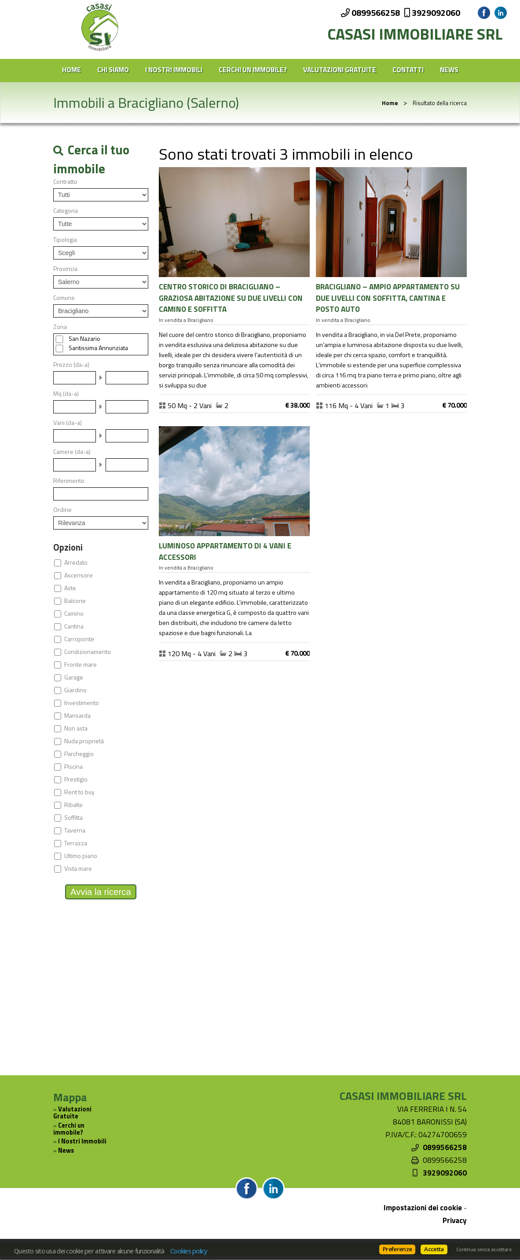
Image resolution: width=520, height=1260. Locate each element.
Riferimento (68, 480)
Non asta (76, 728)
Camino (74, 613)
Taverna (74, 830)
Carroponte (79, 639)
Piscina (73, 766)
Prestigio (76, 779)
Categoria (65, 210)
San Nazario (84, 339)
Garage (73, 677)
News (449, 70)
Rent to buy (79, 792)
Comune (64, 297)
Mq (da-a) (66, 393)
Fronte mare (80, 664)
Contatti (408, 70)
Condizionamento (87, 651)
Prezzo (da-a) (71, 364)
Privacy (455, 1220)
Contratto (65, 181)
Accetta (433, 1249)
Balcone (75, 600)
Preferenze (397, 1249)
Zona (60, 326)
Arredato (76, 562)
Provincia (65, 268)
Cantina (74, 626)
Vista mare (78, 868)
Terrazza (75, 843)
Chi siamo (113, 70)
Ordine (62, 509)
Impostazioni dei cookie (423, 1207)
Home (71, 70)
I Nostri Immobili (173, 70)
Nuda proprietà (84, 741)
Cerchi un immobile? (253, 70)
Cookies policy (188, 1250)
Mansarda (77, 715)
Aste (70, 588)
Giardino (75, 690)
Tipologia (65, 239)
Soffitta (73, 817)
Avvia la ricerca (100, 892)
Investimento (81, 702)
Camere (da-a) (72, 451)
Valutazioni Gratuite (339, 70)
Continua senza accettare (483, 1249)
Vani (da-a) (67, 422)
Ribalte (73, 804)
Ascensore (78, 575)
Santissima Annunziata (98, 348)
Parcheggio (79, 753)
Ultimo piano (80, 855)
